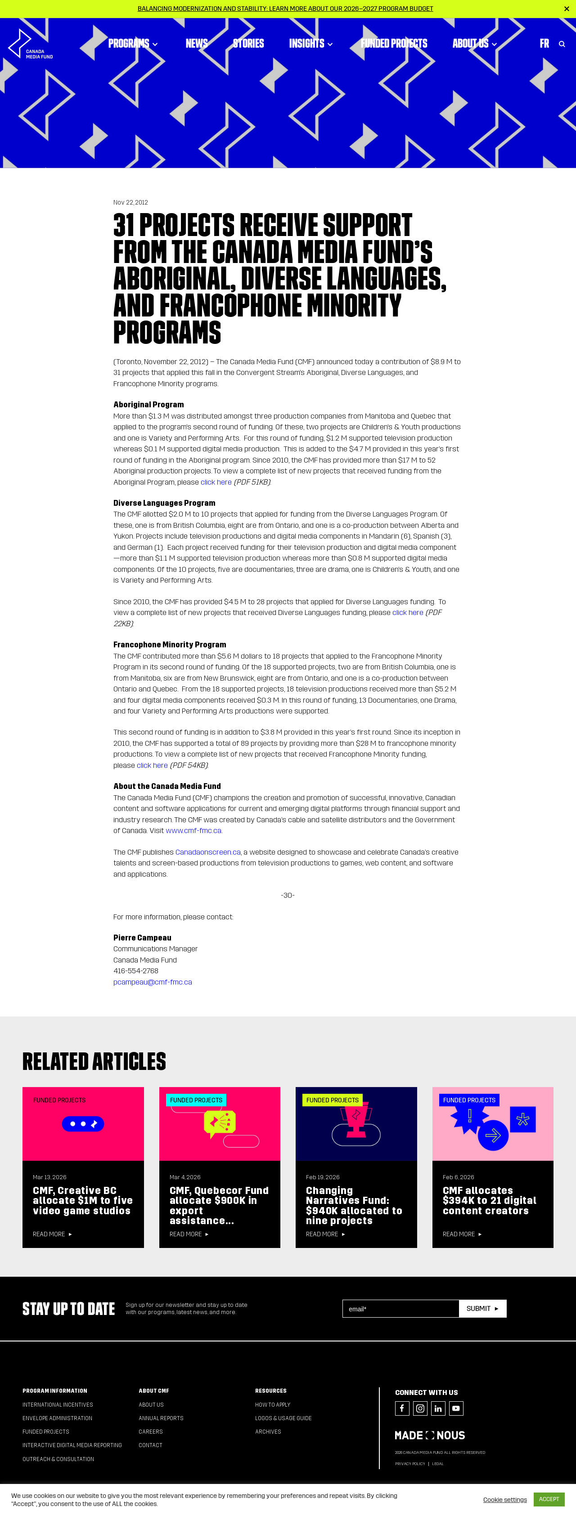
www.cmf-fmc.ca (193, 830)
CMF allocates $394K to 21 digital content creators (490, 1201)
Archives (268, 1432)
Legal (438, 1464)
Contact (150, 1445)
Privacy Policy (410, 1464)
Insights (312, 42)
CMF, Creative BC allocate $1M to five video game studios (83, 1201)
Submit (478, 1308)
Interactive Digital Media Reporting (72, 1445)
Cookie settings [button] (505, 1500)
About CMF (154, 1391)
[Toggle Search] (562, 42)
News (197, 42)
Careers (151, 1432)
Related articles (94, 1061)
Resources (271, 1391)
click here (216, 482)
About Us (476, 42)
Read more (49, 1234)
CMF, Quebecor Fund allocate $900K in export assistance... (219, 1206)
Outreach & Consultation (58, 1459)
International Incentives (57, 1405)
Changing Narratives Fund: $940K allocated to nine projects (354, 1206)
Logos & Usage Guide (283, 1418)
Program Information (54, 1391)
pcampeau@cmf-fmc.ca (152, 982)
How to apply (273, 1405)
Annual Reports (161, 1418)
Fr (544, 42)
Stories (248, 42)
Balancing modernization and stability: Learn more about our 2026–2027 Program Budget (285, 8)
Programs (134, 42)
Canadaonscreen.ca (208, 852)
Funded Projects (394, 42)
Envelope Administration (57, 1418)
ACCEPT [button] (549, 1499)
